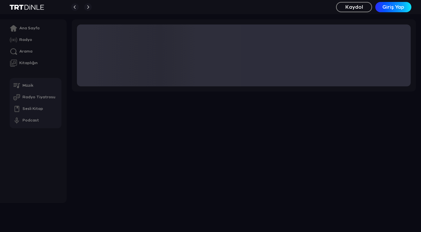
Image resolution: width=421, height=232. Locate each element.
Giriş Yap (393, 7)
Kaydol (354, 7)
